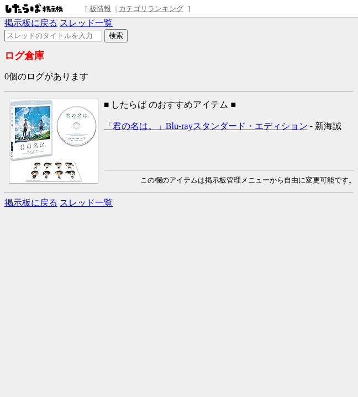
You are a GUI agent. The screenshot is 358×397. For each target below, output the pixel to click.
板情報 (100, 8)
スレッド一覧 (86, 23)
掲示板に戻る (30, 23)
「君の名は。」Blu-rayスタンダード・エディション (206, 126)
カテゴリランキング (151, 8)
